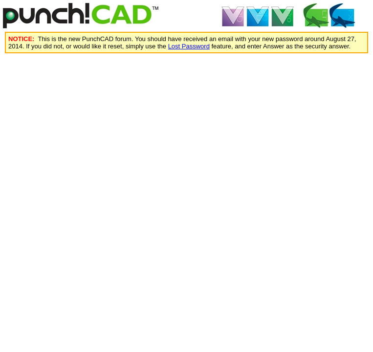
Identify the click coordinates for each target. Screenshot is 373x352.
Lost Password (189, 46)
